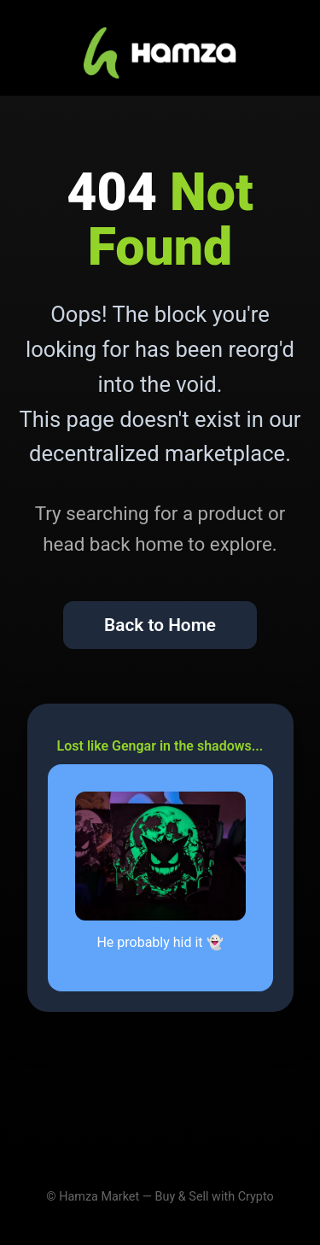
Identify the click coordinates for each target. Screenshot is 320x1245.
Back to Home (160, 625)
